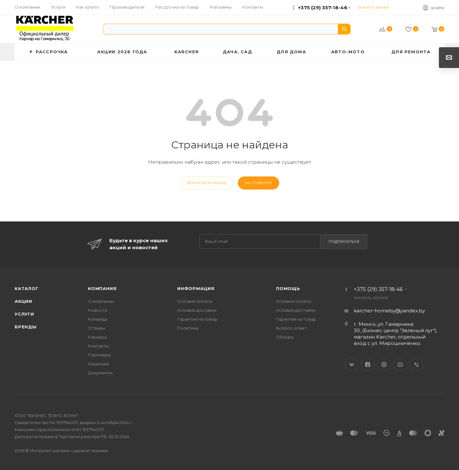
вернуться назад (206, 183)
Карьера (97, 336)
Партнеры (99, 354)
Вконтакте (351, 364)
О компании (101, 301)
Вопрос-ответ (291, 328)
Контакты (98, 345)
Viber (416, 364)
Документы (100, 372)
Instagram (384, 364)
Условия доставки (196, 310)
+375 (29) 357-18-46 (322, 7)
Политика (187, 328)
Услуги (24, 314)
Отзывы (96, 328)
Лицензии (98, 363)
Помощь (288, 288)
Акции (23, 301)
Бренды (26, 326)
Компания (102, 288)
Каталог (27, 288)
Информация (196, 288)
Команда (97, 319)
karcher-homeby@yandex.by (389, 311)
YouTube (400, 364)
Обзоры (285, 336)
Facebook (368, 364)
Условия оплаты (194, 301)
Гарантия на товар (197, 319)
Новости (97, 310)
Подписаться (344, 241)
